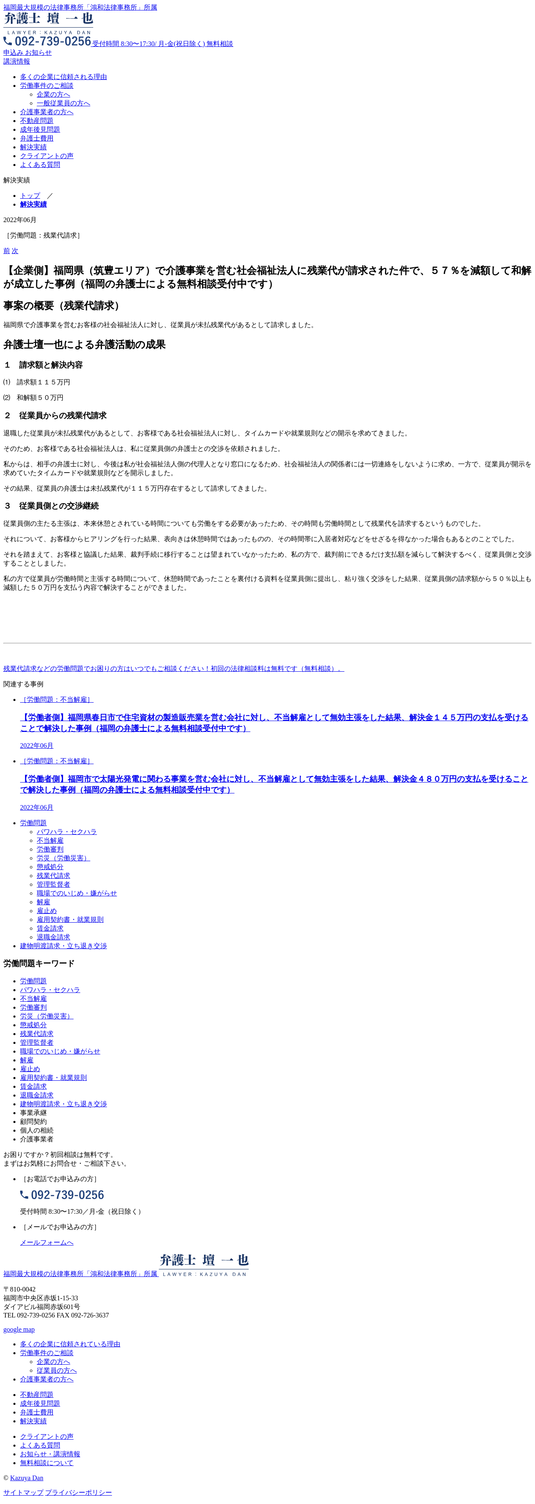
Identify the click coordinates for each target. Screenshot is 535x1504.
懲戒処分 (50, 866)
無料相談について (47, 1462)
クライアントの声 (47, 155)
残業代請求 (53, 875)
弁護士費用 (37, 138)
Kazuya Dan (26, 1477)
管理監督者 (53, 884)
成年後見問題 (40, 129)
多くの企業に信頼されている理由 (70, 1344)
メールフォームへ (47, 1242)
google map (19, 1329)
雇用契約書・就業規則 (70, 919)
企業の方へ (53, 94)
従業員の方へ (57, 1370)
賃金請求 (50, 928)
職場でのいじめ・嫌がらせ (77, 893)
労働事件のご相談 (47, 85)
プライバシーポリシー (78, 1492)
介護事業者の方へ (47, 111)
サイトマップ (23, 1492)
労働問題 (33, 822)
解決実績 (33, 147)
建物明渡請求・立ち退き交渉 (63, 945)
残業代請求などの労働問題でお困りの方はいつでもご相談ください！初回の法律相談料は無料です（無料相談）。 (173, 668)
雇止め (47, 910)
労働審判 (50, 849)
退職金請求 (53, 937)
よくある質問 (40, 164)
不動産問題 (37, 120)
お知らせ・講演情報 (50, 1454)
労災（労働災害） (63, 858)
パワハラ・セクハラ (67, 831)
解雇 (43, 901)
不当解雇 (50, 840)
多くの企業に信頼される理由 (63, 76)
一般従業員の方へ (63, 103)
